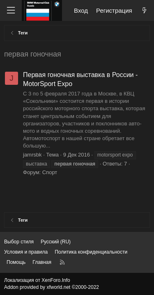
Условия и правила (26, 252)
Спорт (49, 172)
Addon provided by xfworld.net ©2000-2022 (51, 287)
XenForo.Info (55, 280)
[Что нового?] (144, 10)
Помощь (16, 262)
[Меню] (11, 10)
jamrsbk (32, 155)
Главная (41, 262)
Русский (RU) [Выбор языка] (56, 242)
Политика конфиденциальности (91, 252)
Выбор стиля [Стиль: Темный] (19, 242)
